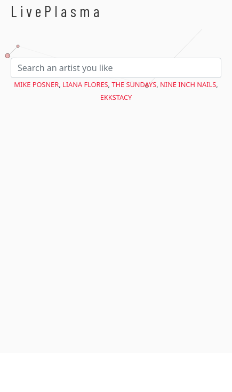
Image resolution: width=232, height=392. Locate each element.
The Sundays (133, 84)
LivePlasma (57, 11)
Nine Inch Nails (188, 84)
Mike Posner (36, 84)
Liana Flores (85, 84)
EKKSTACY (116, 97)
